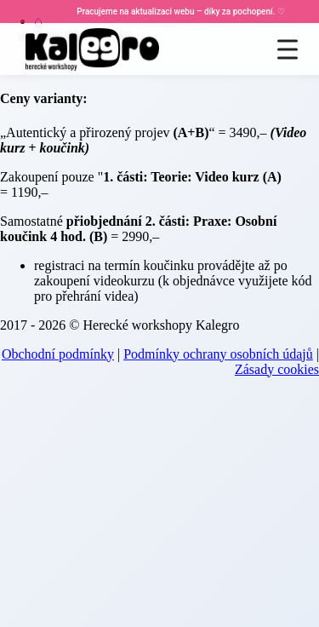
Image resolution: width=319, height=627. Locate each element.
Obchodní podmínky (58, 354)
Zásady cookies (277, 369)
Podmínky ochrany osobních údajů (218, 354)
